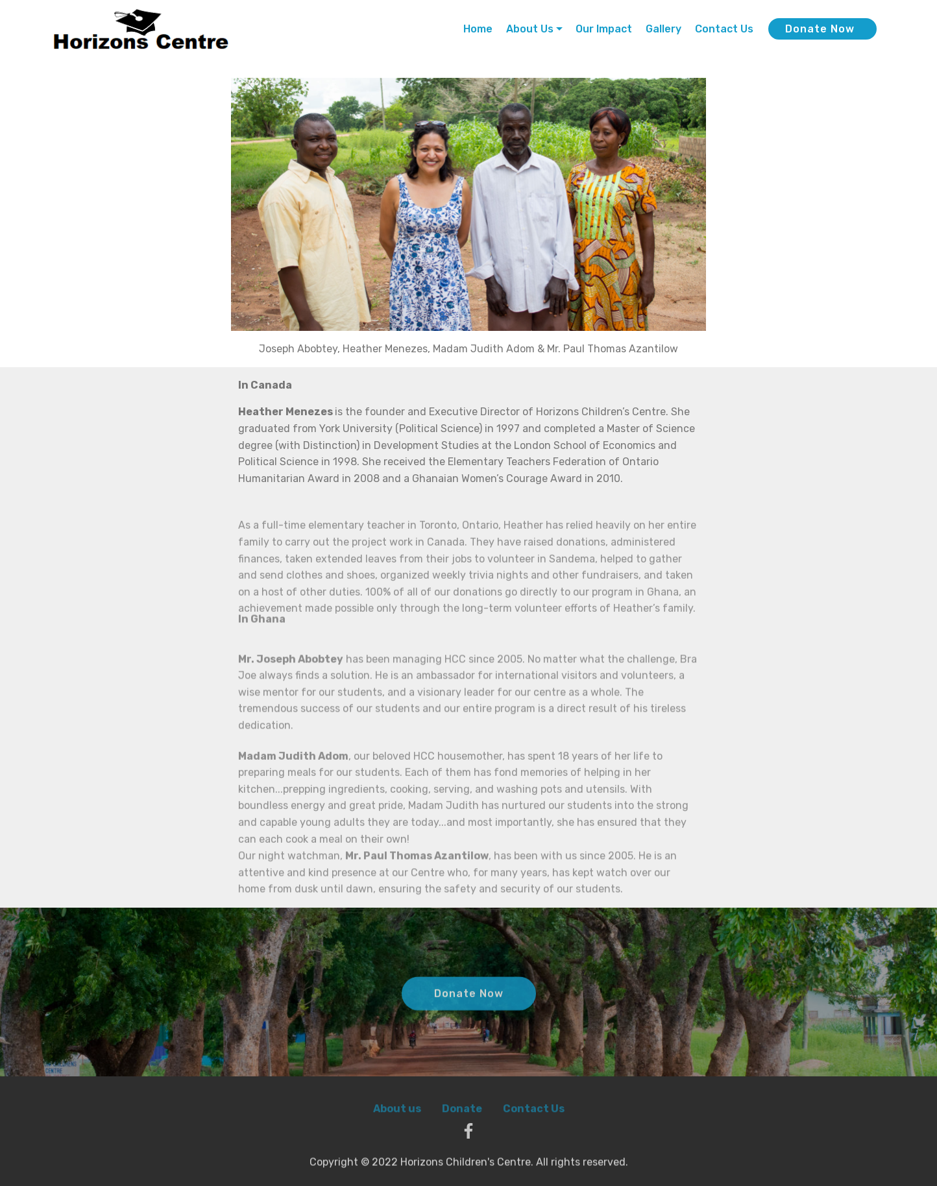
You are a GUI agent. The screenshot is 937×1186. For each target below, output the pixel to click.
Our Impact (604, 29)
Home (478, 29)
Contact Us (724, 29)
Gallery (663, 29)
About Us (530, 29)
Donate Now (820, 29)
